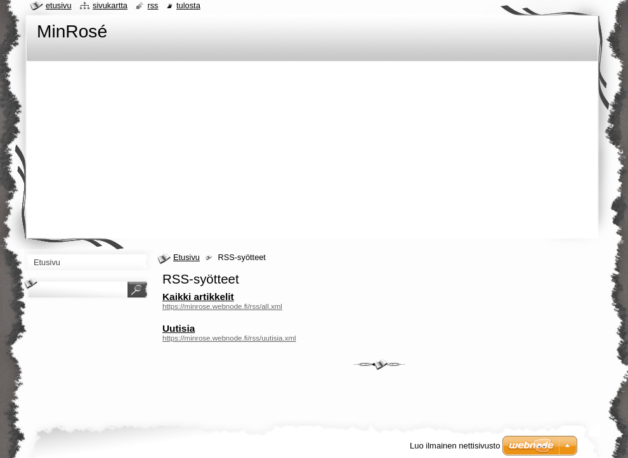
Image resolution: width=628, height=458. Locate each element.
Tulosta (188, 5)
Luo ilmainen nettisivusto (455, 445)
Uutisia (178, 328)
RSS (152, 5)
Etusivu (186, 257)
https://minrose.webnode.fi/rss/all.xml (222, 306)
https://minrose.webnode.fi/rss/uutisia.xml (229, 338)
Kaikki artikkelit (198, 296)
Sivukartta (110, 5)
